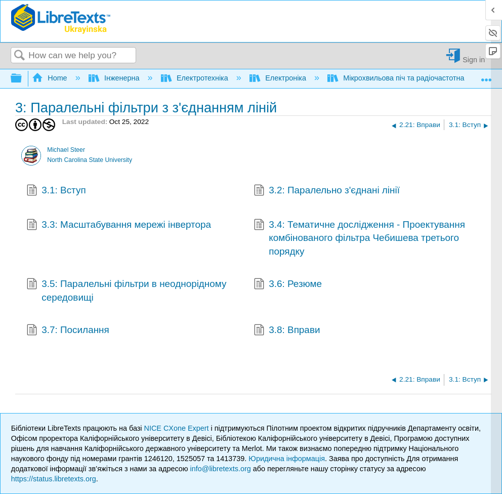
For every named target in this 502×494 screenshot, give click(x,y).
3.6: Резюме (288, 285)
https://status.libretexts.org (53, 479)
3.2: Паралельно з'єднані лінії (327, 191)
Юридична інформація (286, 459)
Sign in (474, 59)
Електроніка (278, 78)
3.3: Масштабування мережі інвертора (118, 225)
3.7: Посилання (67, 331)
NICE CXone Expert (177, 428)
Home (50, 78)
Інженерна (115, 78)
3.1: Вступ (56, 191)
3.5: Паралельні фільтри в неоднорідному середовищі (126, 290)
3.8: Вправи (287, 331)
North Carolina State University (89, 159)
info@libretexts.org (220, 469)
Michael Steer (66, 149)
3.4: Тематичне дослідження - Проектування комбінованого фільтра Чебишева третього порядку (359, 238)
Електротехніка (195, 78)
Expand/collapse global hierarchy (23, 78)
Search (20, 56)
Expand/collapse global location (486, 75)
